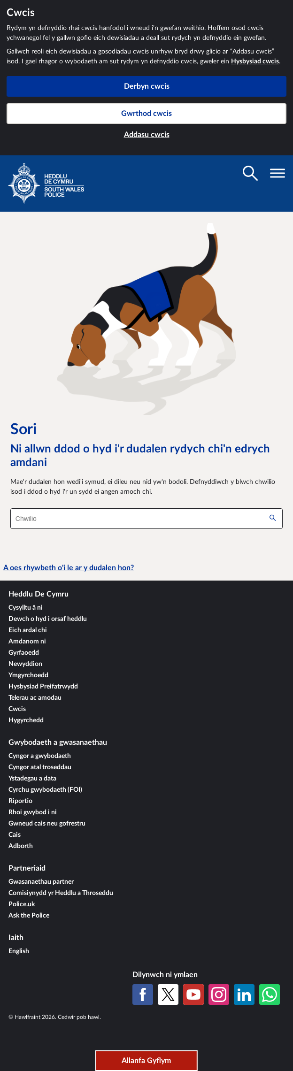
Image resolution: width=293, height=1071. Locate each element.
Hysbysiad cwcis (255, 61)
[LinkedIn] (244, 994)
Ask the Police (28, 915)
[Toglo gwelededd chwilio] (250, 173)
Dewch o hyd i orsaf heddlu (47, 619)
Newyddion (25, 664)
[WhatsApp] (269, 994)
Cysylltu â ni (25, 607)
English (18, 951)
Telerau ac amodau (35, 698)
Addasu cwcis (147, 134)
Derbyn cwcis (147, 86)
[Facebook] (142, 994)
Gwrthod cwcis (146, 113)
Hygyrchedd (26, 720)
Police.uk (21, 904)
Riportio (20, 801)
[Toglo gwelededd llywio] (277, 173)
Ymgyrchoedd (28, 675)
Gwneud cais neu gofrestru (46, 823)
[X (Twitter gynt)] (168, 994)
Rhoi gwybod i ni (32, 812)
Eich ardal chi (27, 630)
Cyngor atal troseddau (39, 767)
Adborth (20, 846)
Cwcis (17, 709)
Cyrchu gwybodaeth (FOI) (45, 790)
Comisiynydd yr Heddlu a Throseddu (60, 893)
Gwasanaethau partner (41, 882)
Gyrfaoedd (23, 653)
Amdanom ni (27, 641)
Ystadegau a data (32, 778)
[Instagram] (218, 994)
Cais (14, 835)
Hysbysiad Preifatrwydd (43, 686)
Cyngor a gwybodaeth (39, 756)
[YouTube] (193, 994)
